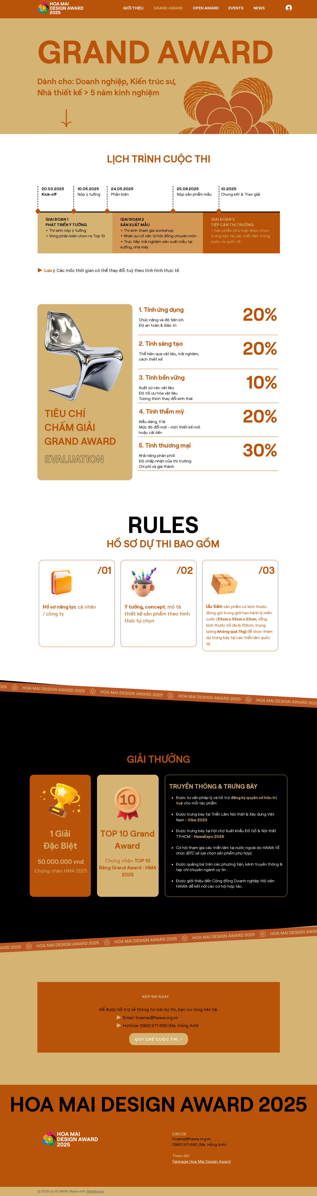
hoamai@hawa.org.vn (157, 1017)
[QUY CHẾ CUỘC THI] (158, 1039)
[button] (156, 997)
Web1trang (95, 1191)
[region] (77, 603)
